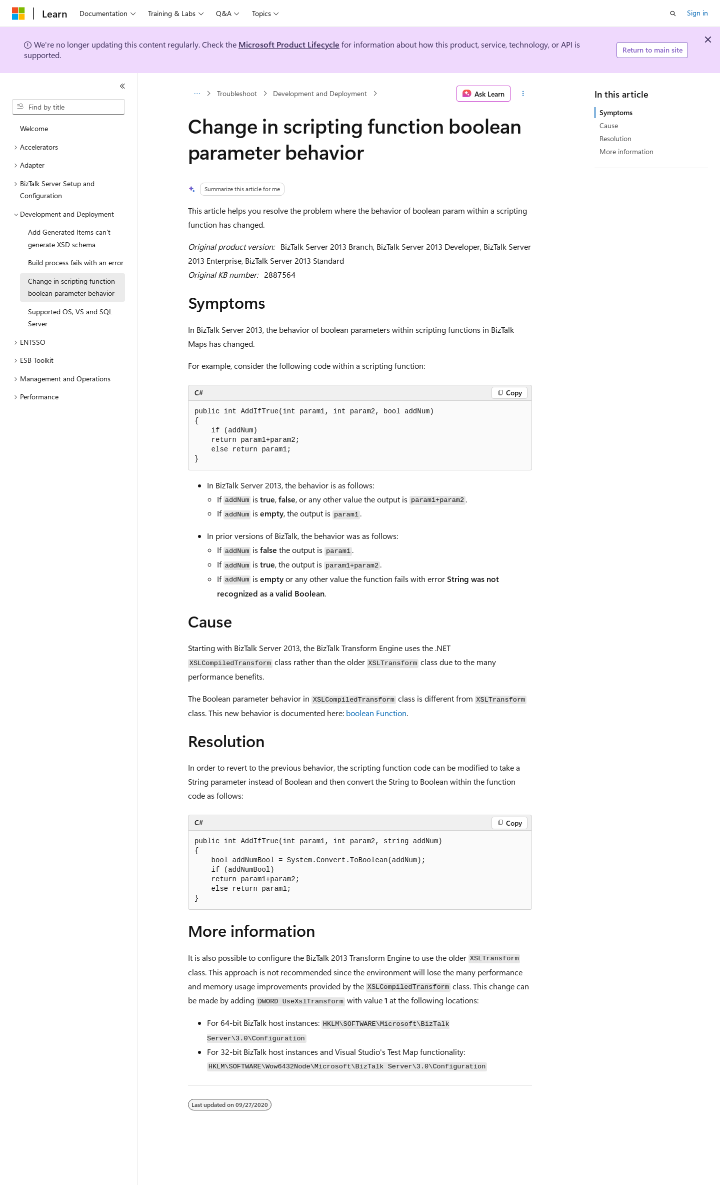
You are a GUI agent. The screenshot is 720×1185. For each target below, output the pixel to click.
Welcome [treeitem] (34, 128)
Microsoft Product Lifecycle (289, 44)
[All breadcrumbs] (197, 94)
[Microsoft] (18, 13)
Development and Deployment (320, 93)
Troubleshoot (237, 93)
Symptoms (616, 112)
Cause (609, 125)
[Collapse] (122, 86)
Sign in (697, 13)
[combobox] (68, 107)
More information (627, 151)
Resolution (616, 138)
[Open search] (673, 14)
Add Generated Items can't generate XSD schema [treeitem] (69, 238)
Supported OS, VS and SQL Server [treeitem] (70, 318)
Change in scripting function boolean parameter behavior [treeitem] (71, 287)
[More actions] (523, 94)
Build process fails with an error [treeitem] (76, 262)
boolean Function (376, 713)
